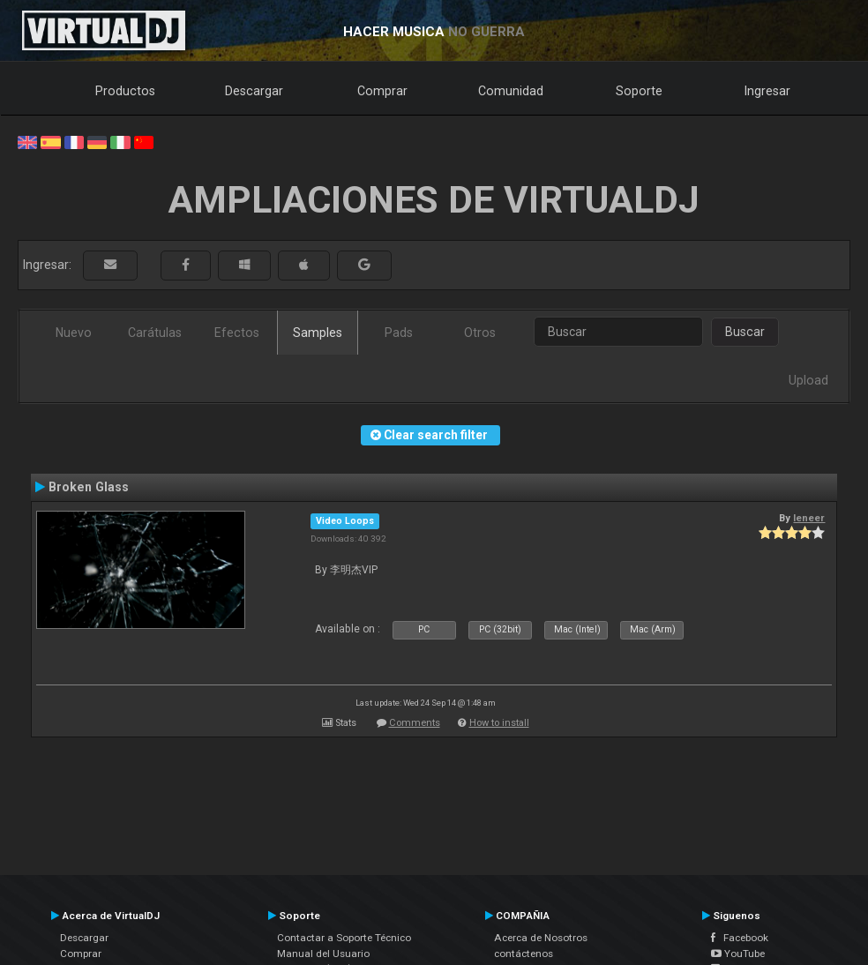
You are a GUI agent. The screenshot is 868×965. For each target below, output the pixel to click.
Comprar (382, 91)
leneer (809, 518)
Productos (125, 91)
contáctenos (523, 953)
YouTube (738, 953)
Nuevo (74, 332)
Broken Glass (89, 487)
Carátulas (155, 332)
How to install (499, 723)
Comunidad (510, 91)
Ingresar (767, 91)
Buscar (745, 332)
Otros (480, 332)
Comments (414, 723)
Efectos (236, 332)
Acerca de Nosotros (540, 937)
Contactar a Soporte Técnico (344, 937)
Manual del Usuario (323, 953)
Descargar (254, 91)
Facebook (739, 937)
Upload (808, 380)
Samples (317, 332)
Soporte (639, 91)
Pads (399, 332)
